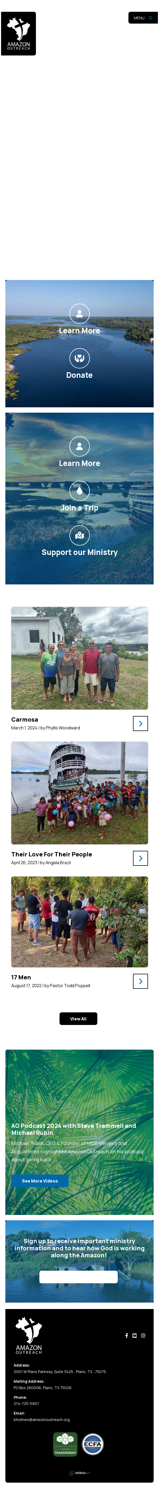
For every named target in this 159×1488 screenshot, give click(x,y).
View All (78, 1019)
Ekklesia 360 (79, 1473)
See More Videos (40, 1181)
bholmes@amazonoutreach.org (42, 1419)
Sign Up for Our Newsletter (78, 1277)
